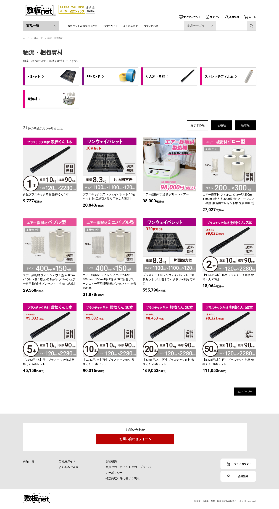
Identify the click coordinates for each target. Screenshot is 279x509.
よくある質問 (130, 25)
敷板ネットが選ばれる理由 (83, 25)
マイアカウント (190, 17)
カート (250, 17)
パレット (52, 76)
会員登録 (232, 17)
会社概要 (111, 463)
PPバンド (111, 76)
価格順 (221, 125)
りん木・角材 (170, 76)
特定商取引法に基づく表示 (123, 480)
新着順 (245, 125)
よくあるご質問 (68, 468)
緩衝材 (52, 99)
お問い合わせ (150, 25)
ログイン (213, 17)
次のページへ (241, 392)
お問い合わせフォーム (135, 440)
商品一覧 (32, 26)
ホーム (26, 38)
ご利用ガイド (110, 25)
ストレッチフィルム (229, 76)
